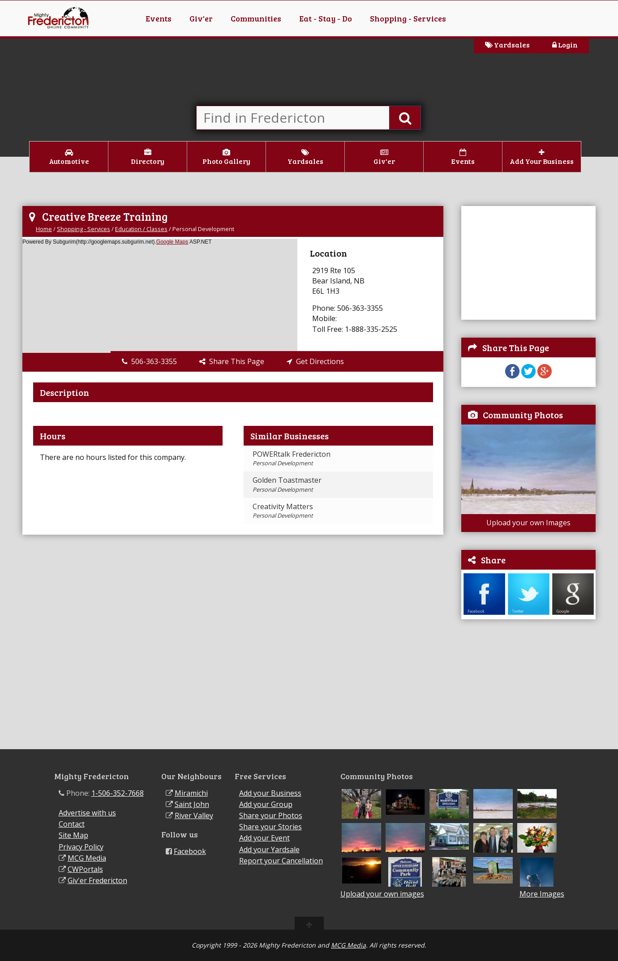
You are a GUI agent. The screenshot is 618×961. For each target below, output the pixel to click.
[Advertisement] (528, 262)
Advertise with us (87, 813)
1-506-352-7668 (117, 793)
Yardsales (507, 44)
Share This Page (231, 361)
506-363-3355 (149, 361)
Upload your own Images (528, 523)
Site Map (73, 835)
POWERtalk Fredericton (291, 458)
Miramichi (191, 793)
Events (159, 18)
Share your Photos (270, 815)
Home (44, 229)
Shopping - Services (408, 18)
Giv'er (201, 18)
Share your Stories (270, 827)
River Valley (194, 815)
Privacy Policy (81, 847)
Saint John (192, 804)
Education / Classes (141, 229)
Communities (256, 18)
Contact (72, 824)
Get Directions (315, 361)
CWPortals (85, 869)
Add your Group (265, 804)
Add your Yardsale (269, 849)
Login (565, 44)
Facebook (190, 851)
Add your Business (270, 793)
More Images (541, 894)
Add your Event (264, 838)
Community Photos (523, 414)
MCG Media (87, 858)
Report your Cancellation (281, 861)
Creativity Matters (283, 510)
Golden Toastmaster (287, 484)
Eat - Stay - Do (325, 18)
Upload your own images (382, 894)
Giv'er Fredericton (97, 880)
